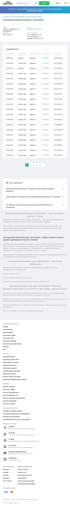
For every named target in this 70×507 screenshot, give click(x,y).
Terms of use (22, 472)
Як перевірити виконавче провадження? (16, 414)
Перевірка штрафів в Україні (12, 411)
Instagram (6, 478)
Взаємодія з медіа (9, 335)
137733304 (45, 73)
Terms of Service (23, 469)
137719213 (45, 150)
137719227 (45, 58)
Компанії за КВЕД (9, 389)
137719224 (45, 68)
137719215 (45, 99)
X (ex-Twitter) (7, 481)
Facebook (6, 469)
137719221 (45, 145)
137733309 (45, 140)
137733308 (45, 94)
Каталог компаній (9, 386)
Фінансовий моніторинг (11, 362)
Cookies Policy (22, 478)
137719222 (45, 63)
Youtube (5, 475)
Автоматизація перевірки (11, 371)
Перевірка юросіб (9, 356)
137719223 (45, 89)
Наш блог (6, 346)
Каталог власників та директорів (14, 398)
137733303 (45, 84)
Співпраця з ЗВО (8, 338)
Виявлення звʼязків (9, 374)
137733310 (45, 135)
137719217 (45, 104)
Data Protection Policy (25, 475)
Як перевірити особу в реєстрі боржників (16, 419)
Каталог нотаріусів (9, 404)
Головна (5, 16)
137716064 (45, 155)
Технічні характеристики (26, 481)
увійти (58, 3)
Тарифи (5, 326)
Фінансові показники (10, 368)
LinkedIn (5, 472)
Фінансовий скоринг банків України (15, 379)
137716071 (45, 114)
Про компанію (7, 329)
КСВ (4, 349)
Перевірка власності (10, 365)
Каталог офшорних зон (10, 395)
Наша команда (8, 332)
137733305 (45, 109)
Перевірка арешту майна (11, 416)
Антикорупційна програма (26, 484)
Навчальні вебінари (9, 341)
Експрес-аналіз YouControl (12, 376)
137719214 (45, 78)
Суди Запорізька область (34, 16)
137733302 (45, 124)
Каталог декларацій (9, 401)
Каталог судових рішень (17, 16)
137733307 (45, 130)
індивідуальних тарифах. (35, 10)
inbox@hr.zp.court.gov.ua (35, 29)
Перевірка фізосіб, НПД (11, 359)
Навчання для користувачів (12, 344)
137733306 (45, 119)
